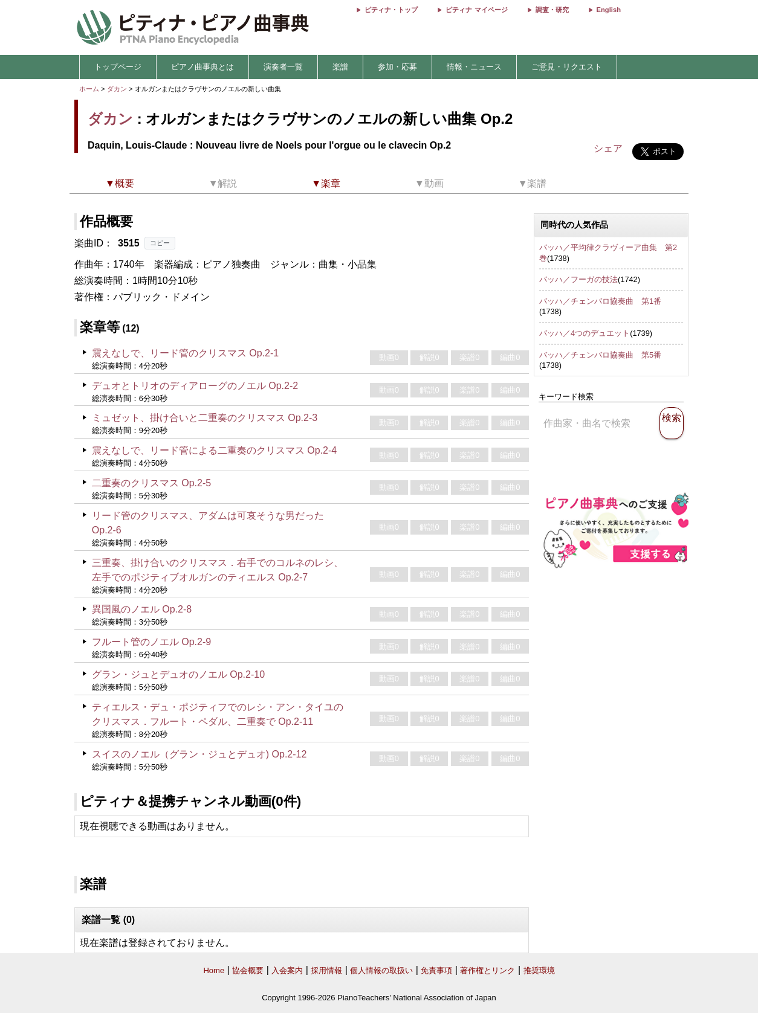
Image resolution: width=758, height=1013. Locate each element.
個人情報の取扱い (381, 970)
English (609, 9)
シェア (608, 148)
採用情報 (326, 970)
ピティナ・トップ (391, 9)
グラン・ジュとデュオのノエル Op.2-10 (178, 674)
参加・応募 (397, 66)
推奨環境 (539, 970)
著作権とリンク (487, 970)
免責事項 (436, 970)
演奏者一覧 (283, 66)
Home (213, 970)
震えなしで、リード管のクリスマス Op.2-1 (185, 353)
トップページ (117, 66)
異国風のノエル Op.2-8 (142, 609)
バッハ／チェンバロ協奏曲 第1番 (600, 301)
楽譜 (340, 66)
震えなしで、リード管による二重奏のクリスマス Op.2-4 (214, 450)
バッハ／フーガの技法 (578, 279)
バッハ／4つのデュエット (584, 333)
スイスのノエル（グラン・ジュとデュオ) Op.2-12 (199, 754)
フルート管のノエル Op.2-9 (151, 642)
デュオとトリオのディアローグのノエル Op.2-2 (195, 386)
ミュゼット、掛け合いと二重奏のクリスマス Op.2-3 (204, 418)
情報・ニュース (474, 66)
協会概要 (248, 970)
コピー (160, 242)
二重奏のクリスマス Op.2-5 (151, 483)
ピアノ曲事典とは (202, 66)
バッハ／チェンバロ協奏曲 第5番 (600, 354)
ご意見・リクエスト (566, 66)
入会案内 (287, 970)
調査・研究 (552, 9)
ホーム (89, 88)
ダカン (117, 88)
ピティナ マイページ (476, 9)
